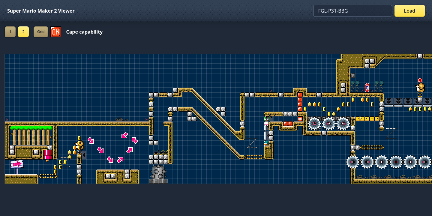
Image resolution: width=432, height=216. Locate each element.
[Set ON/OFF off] (55, 31)
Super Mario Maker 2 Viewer (41, 11)
